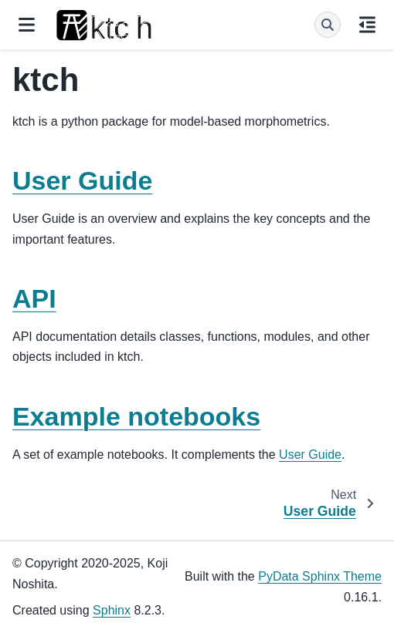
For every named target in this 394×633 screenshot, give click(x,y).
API (34, 298)
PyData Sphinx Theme (320, 576)
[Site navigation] (26, 25)
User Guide (82, 180)
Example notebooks (136, 416)
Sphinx (112, 610)
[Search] (327, 25)
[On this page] (367, 25)
